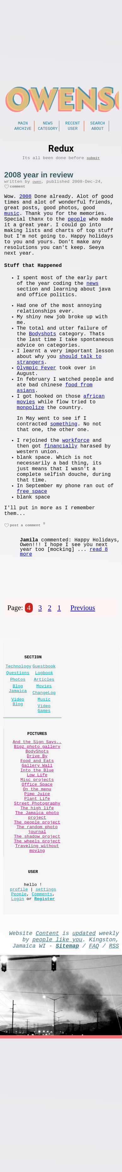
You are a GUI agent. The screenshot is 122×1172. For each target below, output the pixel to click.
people (77, 230)
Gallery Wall (37, 857)
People (18, 1014)
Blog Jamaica (18, 767)
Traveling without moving (37, 961)
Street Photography (37, 905)
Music (44, 779)
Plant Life (37, 899)
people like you (57, 1063)
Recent (72, 124)
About (97, 130)
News (48, 124)
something (63, 475)
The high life (37, 911)
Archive (23, 130)
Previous (82, 679)
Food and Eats (37, 851)
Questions (17, 748)
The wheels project (37, 952)
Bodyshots (42, 366)
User (73, 130)
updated (84, 1055)
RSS (114, 1071)
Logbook (44, 748)
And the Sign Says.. (37, 827)
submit (93, 161)
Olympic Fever (36, 408)
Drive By (37, 845)
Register (44, 1020)
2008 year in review (38, 178)
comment (17, 191)
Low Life (37, 869)
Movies (44, 764)
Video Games (44, 790)
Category (47, 130)
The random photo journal (37, 938)
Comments (42, 1014)
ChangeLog (43, 772)
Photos (18, 756)
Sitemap (67, 1071)
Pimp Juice (37, 893)
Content (47, 1055)
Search (97, 124)
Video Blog (17, 782)
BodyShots (37, 839)
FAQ (94, 1071)
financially (61, 501)
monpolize (30, 456)
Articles (44, 756)
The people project (37, 929)
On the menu (37, 887)
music (11, 223)
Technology (19, 740)
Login (17, 1020)
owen (36, 185)
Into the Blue (37, 863)
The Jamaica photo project (37, 920)
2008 (25, 202)
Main (23, 124)
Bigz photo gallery (37, 833)
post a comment (25, 595)
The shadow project (37, 947)
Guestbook (43, 740)
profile (19, 1008)
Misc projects (37, 875)
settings (46, 1008)
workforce (75, 494)
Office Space (37, 881)
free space (32, 557)
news (92, 306)
